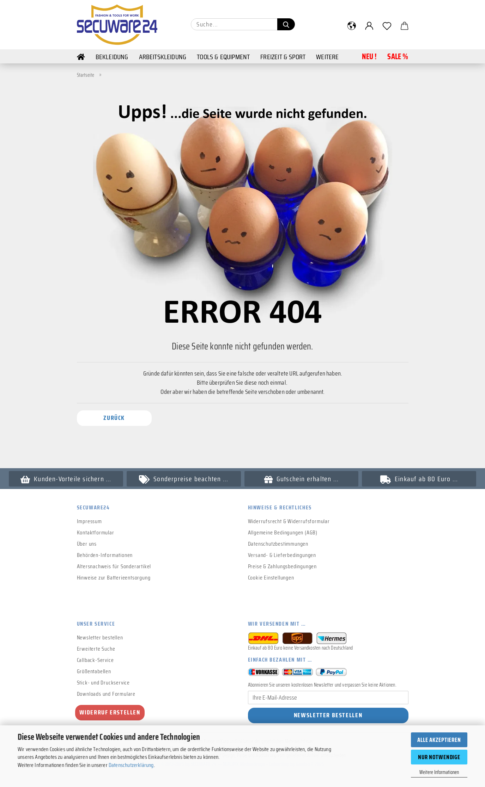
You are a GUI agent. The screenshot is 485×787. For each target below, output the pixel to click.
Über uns (87, 543)
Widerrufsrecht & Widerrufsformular (289, 521)
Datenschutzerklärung (131, 765)
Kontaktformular (95, 532)
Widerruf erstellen (109, 712)
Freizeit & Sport (282, 56)
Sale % (397, 56)
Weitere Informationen (439, 772)
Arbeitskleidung (163, 56)
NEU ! (369, 56)
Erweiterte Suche (96, 648)
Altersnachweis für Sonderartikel (114, 566)
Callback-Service (95, 660)
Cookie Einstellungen (271, 577)
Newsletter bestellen (100, 637)
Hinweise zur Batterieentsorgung (114, 577)
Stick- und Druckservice (103, 682)
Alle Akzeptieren (439, 739)
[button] (351, 26)
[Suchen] (286, 24)
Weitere (327, 56)
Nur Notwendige (439, 757)
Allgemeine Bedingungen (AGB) (282, 532)
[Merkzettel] (387, 26)
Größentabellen (94, 671)
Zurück (114, 418)
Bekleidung (112, 56)
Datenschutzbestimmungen (278, 543)
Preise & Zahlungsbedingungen (282, 566)
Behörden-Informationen (105, 555)
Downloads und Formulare (106, 693)
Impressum (89, 521)
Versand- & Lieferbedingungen (282, 555)
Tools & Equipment (223, 56)
